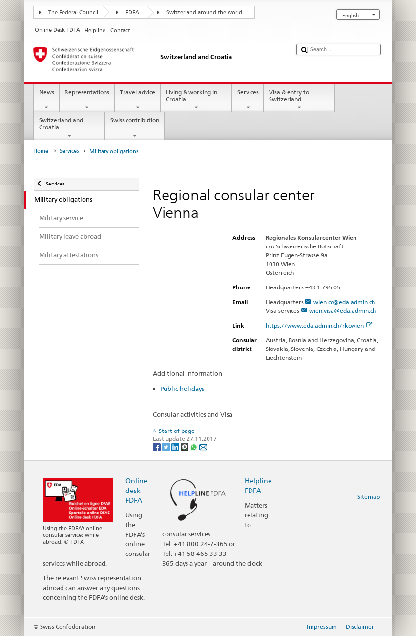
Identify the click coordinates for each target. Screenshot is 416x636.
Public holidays (182, 388)
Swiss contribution (134, 128)
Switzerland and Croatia (69, 128)
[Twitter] (166, 446)
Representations (87, 100)
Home (40, 151)
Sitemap (368, 496)
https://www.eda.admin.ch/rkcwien (319, 325)
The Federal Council (73, 12)
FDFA (132, 12)
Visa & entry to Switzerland (299, 100)
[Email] (203, 446)
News (46, 100)
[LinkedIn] (176, 446)
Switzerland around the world (204, 12)
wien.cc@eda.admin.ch (344, 302)
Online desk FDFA (136, 490)
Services (247, 100)
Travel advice (137, 100)
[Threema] (185, 446)
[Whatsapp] (194, 446)
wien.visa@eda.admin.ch (342, 311)
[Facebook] (157, 446)
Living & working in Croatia (196, 100)
